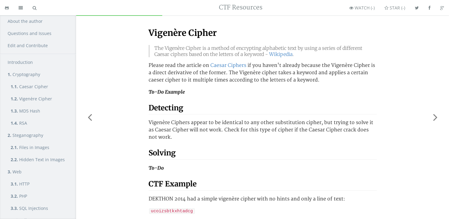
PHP (19, 196)
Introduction (20, 62)
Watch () (362, 8)
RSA (19, 123)
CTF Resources (240, 7)
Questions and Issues (29, 33)
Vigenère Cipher (31, 99)
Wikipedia (281, 54)
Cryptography (24, 74)
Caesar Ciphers (228, 65)
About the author (25, 21)
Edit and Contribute (28, 45)
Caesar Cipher (29, 86)
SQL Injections (29, 208)
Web (15, 172)
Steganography (25, 135)
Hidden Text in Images (38, 159)
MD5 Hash (25, 111)
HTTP (20, 184)
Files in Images (30, 147)
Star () (394, 8)
